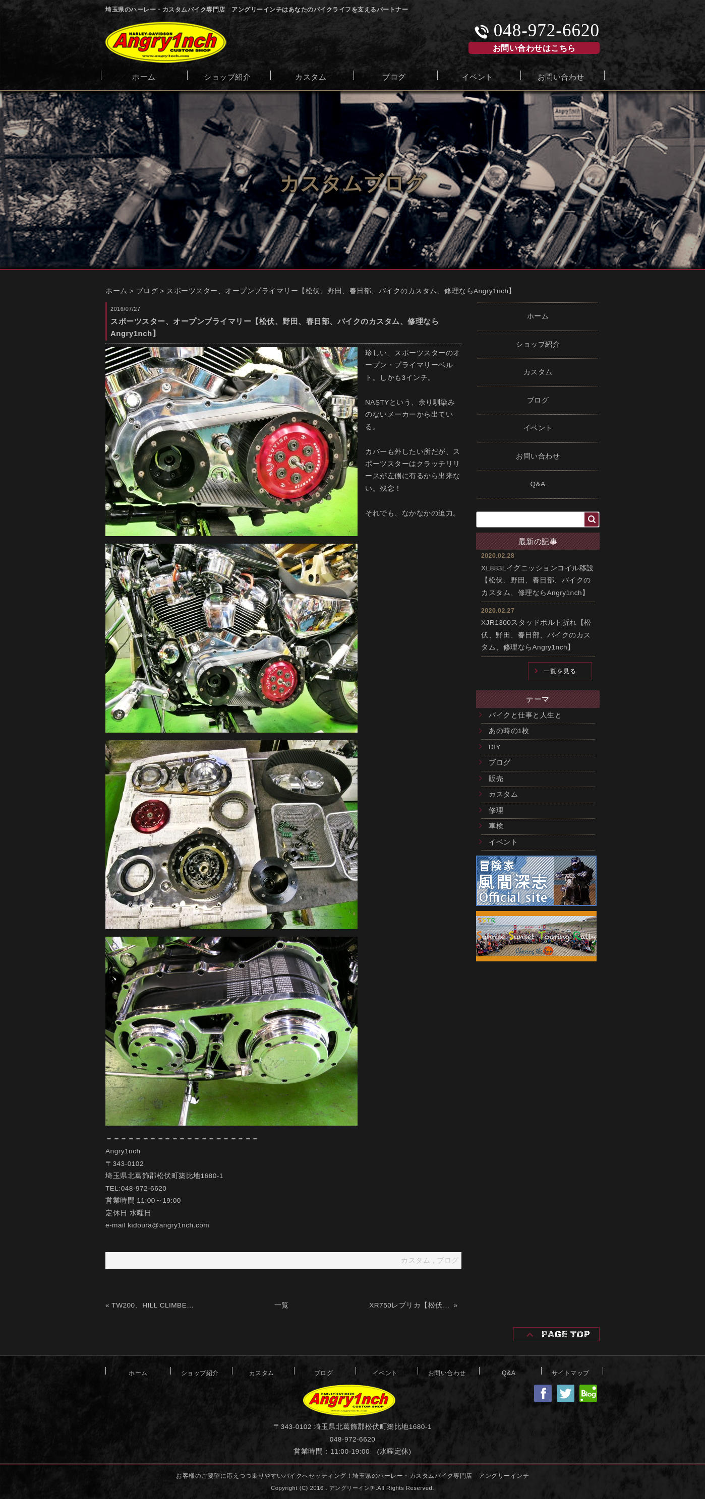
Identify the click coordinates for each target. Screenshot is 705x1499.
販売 (496, 779)
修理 (496, 810)
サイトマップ (571, 1372)
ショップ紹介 (227, 76)
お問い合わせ (561, 76)
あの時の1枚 (509, 731)
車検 (496, 826)
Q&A (537, 484)
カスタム (310, 76)
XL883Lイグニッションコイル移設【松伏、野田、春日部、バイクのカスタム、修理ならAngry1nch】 (537, 580)
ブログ (394, 76)
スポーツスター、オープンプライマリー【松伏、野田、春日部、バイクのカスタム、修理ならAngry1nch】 (341, 291)
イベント (477, 76)
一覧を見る (560, 671)
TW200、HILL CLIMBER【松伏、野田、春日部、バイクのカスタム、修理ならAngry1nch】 (152, 1305)
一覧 (281, 1305)
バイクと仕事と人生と (525, 715)
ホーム (144, 76)
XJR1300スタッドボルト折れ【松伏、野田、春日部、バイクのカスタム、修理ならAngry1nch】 (536, 635)
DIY (495, 747)
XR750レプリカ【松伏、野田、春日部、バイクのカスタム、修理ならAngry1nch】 (410, 1305)
